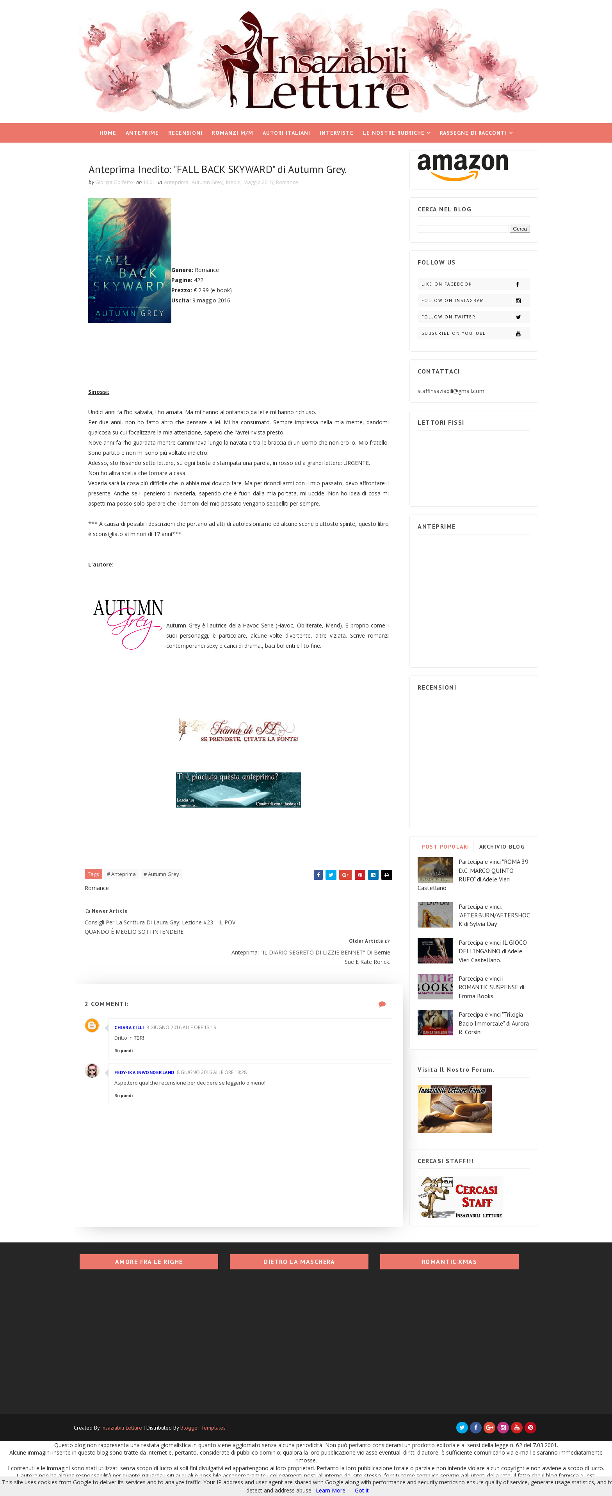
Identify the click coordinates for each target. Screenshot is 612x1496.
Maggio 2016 (266, 179)
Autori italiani (286, 129)
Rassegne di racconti (473, 129)
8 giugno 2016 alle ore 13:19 (190, 1027)
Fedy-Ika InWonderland (153, 1073)
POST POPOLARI (438, 843)
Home (108, 129)
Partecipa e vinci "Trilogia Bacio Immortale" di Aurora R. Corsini (486, 1020)
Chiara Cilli (138, 1028)
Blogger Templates (210, 1428)
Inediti (242, 179)
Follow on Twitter (468, 314)
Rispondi (132, 1051)
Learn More (330, 1490)
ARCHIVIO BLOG (494, 843)
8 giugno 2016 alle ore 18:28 (220, 1072)
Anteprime (142, 129)
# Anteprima (130, 902)
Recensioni (185, 129)
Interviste (337, 129)
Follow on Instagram (468, 297)
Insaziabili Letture (129, 1428)
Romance (296, 179)
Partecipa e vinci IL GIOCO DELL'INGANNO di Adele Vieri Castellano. (485, 948)
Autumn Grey (215, 179)
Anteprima (185, 179)
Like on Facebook (468, 281)
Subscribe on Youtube (468, 330)
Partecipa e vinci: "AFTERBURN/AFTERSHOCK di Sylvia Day (486, 912)
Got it (362, 1490)
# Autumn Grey (170, 902)
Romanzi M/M (232, 129)
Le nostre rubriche (394, 129)
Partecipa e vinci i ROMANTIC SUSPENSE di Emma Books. (483, 984)
